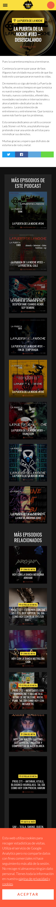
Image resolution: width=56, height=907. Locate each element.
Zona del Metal (28, 569)
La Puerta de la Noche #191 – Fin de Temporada (28, 348)
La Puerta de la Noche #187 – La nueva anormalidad (28, 516)
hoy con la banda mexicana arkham (28, 576)
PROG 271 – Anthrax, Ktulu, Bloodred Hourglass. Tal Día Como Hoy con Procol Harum (28, 784)
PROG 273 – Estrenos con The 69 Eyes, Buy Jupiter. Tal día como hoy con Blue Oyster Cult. (28, 615)
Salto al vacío (28, 821)
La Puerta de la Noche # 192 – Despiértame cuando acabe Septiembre (28, 304)
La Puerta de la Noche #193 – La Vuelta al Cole (28, 263)
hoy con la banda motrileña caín (28, 660)
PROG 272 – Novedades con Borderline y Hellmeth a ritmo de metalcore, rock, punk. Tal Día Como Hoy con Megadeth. (28, 697)
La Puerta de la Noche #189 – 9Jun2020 (28, 432)
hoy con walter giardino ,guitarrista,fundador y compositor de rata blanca (28, 742)
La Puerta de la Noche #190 (28, 391)
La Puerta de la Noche (30, 20)
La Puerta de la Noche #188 (28, 476)
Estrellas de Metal (28, 604)
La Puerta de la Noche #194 (28, 223)
